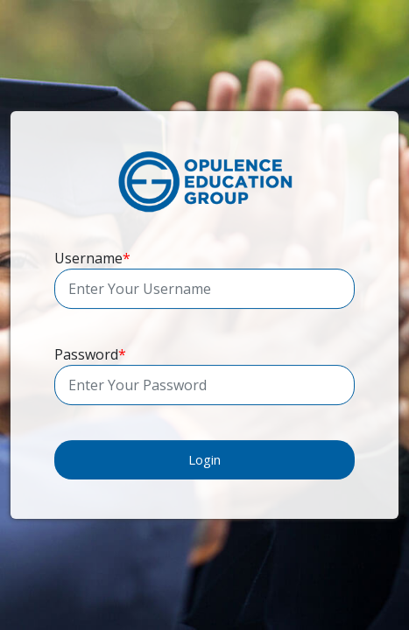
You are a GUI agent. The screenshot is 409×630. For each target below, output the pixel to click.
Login (204, 459)
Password (90, 354)
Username (92, 258)
